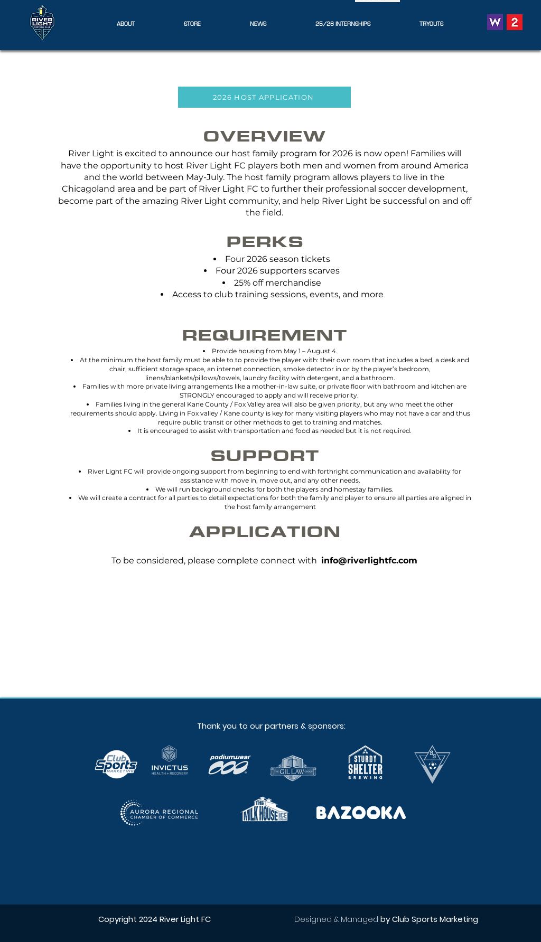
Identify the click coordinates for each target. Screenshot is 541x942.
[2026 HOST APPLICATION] (264, 97)
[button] (125, 23)
